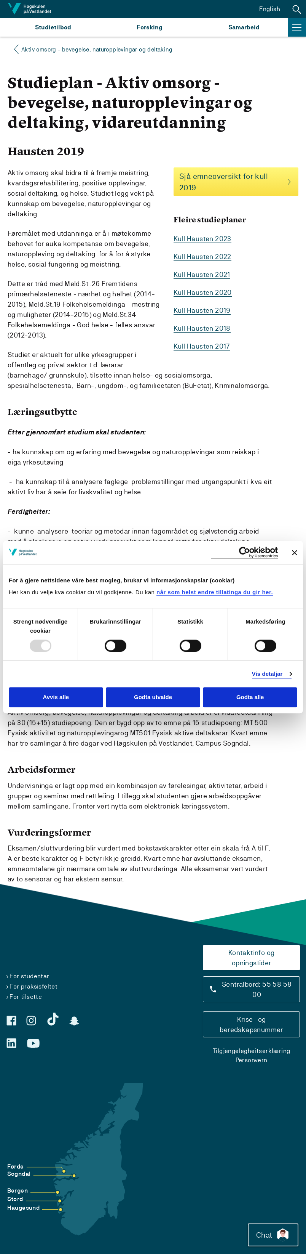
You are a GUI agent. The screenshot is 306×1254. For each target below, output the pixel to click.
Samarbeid (244, 27)
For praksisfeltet (33, 986)
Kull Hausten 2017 (202, 346)
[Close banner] (294, 552)
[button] (297, 9)
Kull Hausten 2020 (203, 292)
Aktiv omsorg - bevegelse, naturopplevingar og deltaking (96, 49)
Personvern (252, 1060)
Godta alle (250, 697)
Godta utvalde (153, 697)
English (269, 9)
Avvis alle (56, 697)
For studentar (29, 976)
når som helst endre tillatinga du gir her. (214, 592)
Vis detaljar (267, 673)
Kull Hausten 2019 (202, 310)
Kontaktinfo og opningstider (251, 958)
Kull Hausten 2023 (202, 239)
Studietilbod (53, 27)
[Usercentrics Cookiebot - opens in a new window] (244, 552)
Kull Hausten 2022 (202, 256)
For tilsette (26, 996)
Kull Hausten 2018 (202, 328)
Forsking (150, 27)
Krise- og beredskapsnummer (251, 1024)
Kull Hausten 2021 (202, 274)
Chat (273, 1235)
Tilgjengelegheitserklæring (251, 1051)
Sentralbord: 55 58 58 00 (257, 989)
